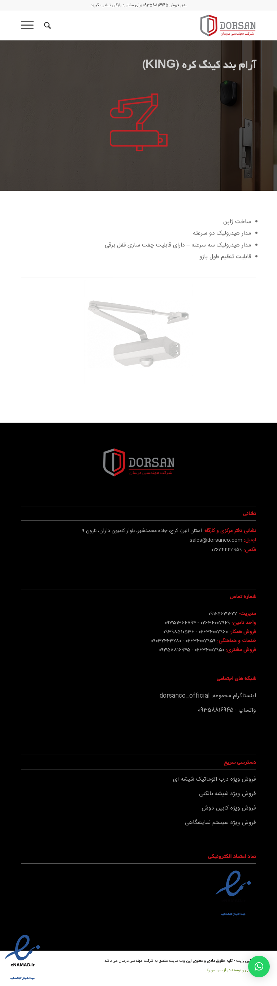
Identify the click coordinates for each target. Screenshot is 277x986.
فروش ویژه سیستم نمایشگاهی (220, 823)
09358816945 (155, 5)
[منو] (29, 25)
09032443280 (166, 641)
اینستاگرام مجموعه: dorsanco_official (208, 696)
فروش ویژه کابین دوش (229, 808)
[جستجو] (46, 25)
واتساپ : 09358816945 (227, 710)
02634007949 (215, 623)
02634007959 (201, 641)
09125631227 (222, 614)
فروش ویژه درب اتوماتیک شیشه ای (214, 779)
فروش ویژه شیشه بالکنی (227, 794)
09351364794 (180, 623)
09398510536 (178, 632)
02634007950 (209, 650)
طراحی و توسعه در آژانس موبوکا (230, 970)
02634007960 (213, 632)
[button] (259, 966)
